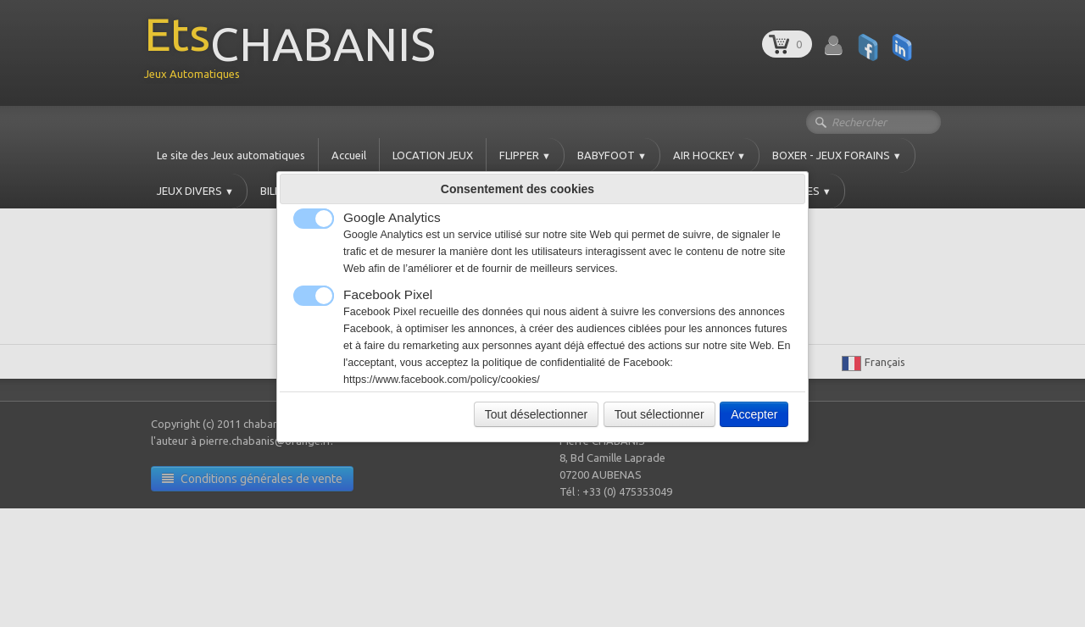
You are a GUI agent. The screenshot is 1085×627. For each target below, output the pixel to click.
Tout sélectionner (659, 414)
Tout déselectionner (536, 414)
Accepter (754, 414)
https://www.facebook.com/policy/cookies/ (441, 380)
